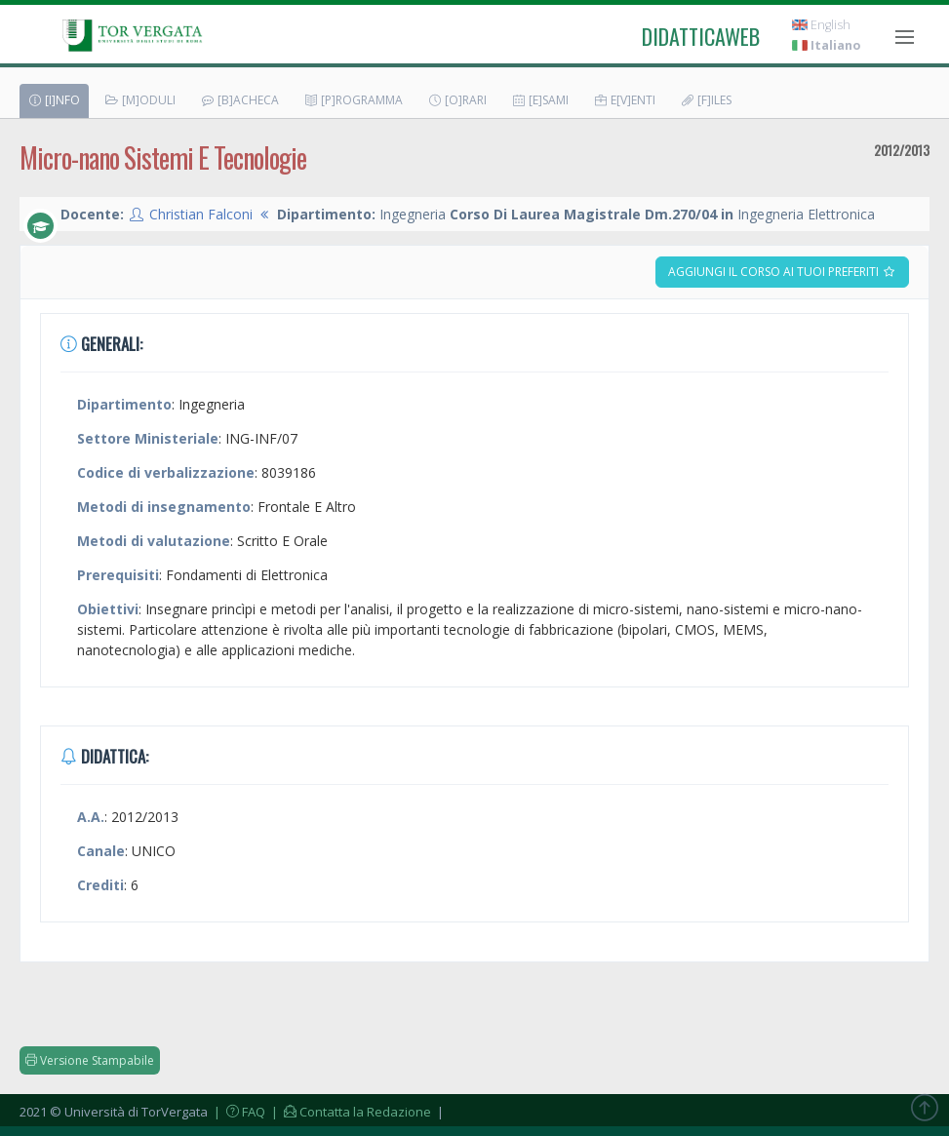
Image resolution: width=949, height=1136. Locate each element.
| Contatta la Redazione (349, 1111)
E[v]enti (624, 100)
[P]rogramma (353, 100)
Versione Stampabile (89, 1060)
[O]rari (457, 100)
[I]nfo (53, 100)
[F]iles (706, 100)
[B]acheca (239, 100)
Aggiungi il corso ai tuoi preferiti (782, 271)
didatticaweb (701, 36)
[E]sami (540, 100)
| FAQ (238, 1111)
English (821, 25)
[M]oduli (140, 100)
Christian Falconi (201, 214)
